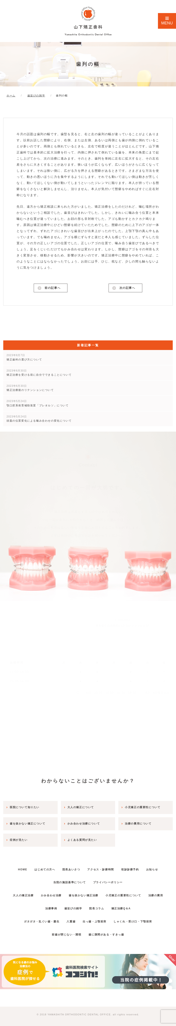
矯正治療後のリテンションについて (30, 389)
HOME (15, 867)
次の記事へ (126, 288)
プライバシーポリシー (109, 880)
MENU (167, 20)
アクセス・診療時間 (102, 867)
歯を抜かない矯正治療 (96, 893)
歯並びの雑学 (84, 906)
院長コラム (110, 906)
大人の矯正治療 (30, 893)
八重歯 (69, 919)
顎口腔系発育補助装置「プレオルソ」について (38, 404)
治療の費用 (36, 906)
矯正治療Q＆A (137, 906)
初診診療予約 (134, 867)
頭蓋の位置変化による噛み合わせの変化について (39, 420)
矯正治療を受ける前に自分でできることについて (39, 373)
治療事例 (59, 906)
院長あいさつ (70, 867)
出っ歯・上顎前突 (96, 919)
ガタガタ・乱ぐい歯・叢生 (37, 919)
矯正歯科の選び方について (24, 358)
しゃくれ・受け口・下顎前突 (137, 919)
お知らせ (159, 867)
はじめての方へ (40, 867)
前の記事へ (52, 288)
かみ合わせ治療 (60, 893)
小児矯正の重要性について (138, 893)
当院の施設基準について (68, 880)
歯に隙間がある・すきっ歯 (108, 932)
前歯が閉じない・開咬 (65, 932)
